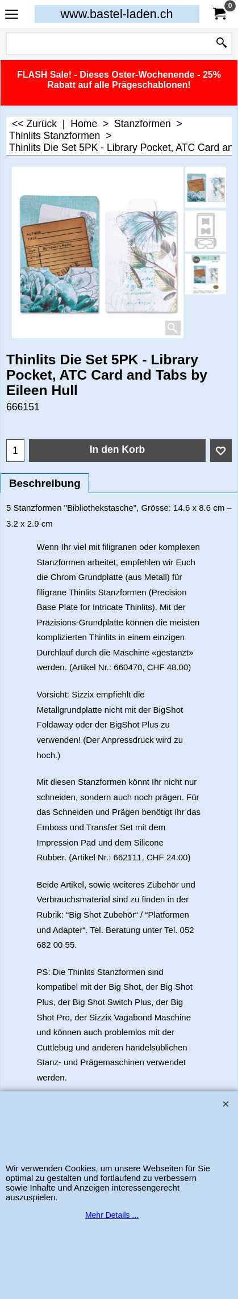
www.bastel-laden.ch (116, 14)
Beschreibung (45, 483)
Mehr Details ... (112, 1215)
